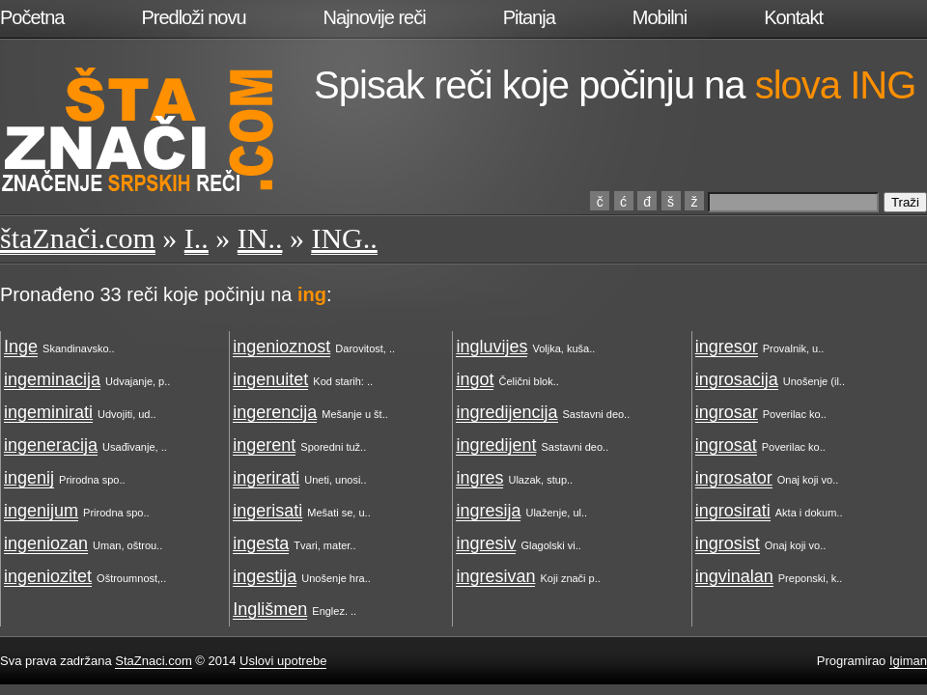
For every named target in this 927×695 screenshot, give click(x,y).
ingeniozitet (48, 576)
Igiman (908, 660)
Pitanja (529, 17)
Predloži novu (193, 17)
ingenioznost (281, 346)
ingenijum (41, 510)
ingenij (29, 477)
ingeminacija (52, 379)
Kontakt (793, 17)
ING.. (344, 238)
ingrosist (727, 543)
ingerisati (267, 510)
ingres (479, 477)
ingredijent (496, 445)
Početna (32, 17)
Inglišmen (270, 609)
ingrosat (726, 445)
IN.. (260, 238)
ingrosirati (733, 510)
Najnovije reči (374, 17)
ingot (474, 379)
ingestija (264, 576)
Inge (21, 346)
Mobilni (659, 17)
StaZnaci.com (153, 660)
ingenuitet (270, 379)
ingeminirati (48, 412)
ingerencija (275, 412)
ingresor (726, 346)
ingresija (488, 510)
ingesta (261, 543)
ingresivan (495, 576)
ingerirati (266, 477)
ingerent (264, 445)
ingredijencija (506, 412)
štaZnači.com (77, 238)
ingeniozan (46, 543)
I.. (196, 238)
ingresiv (486, 543)
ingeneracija (51, 445)
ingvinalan (734, 576)
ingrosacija (736, 379)
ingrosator (733, 477)
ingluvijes (491, 346)
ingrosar (726, 412)
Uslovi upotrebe (282, 660)
